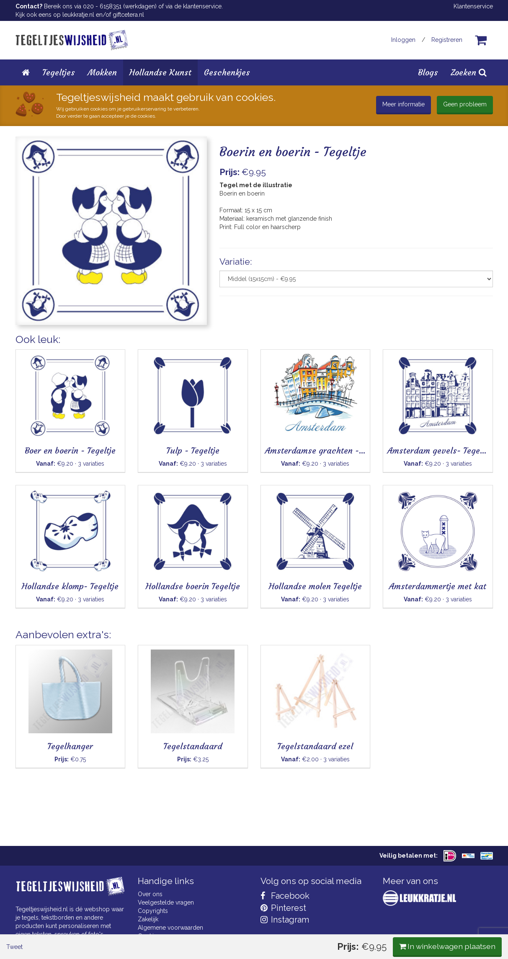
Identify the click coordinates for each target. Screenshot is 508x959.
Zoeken (469, 72)
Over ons (150, 894)
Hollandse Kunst (160, 72)
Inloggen (403, 39)
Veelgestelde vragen (166, 902)
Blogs (428, 72)
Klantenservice (473, 6)
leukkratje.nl (78, 14)
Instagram (284, 920)
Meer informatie (403, 104)
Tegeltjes (58, 72)
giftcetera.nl (128, 14)
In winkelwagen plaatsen (430, 346)
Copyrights (153, 910)
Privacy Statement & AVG (171, 944)
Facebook (284, 896)
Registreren (446, 39)
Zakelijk (148, 919)
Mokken (102, 72)
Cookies (149, 936)
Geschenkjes (227, 72)
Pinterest (283, 908)
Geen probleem (465, 104)
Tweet (30, 347)
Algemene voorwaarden (170, 927)
